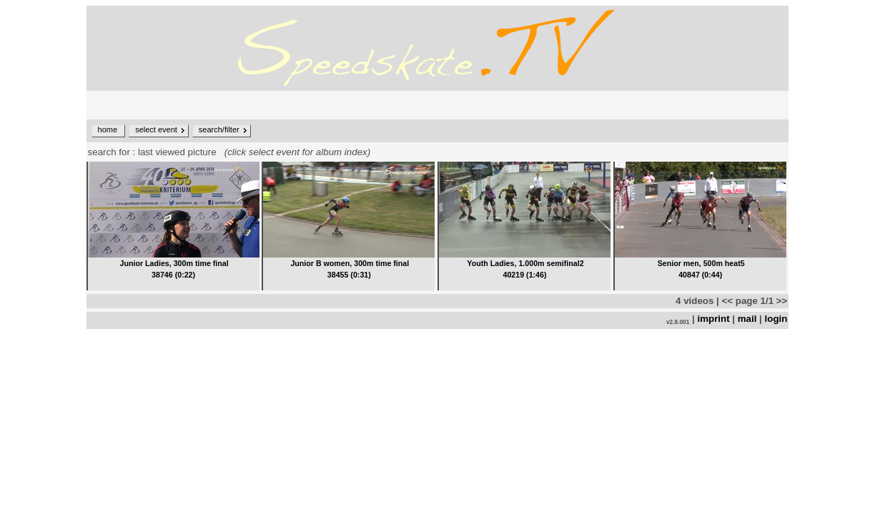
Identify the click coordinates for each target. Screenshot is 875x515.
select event (156, 129)
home (108, 129)
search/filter (219, 129)
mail (747, 318)
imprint (713, 318)
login (776, 318)
